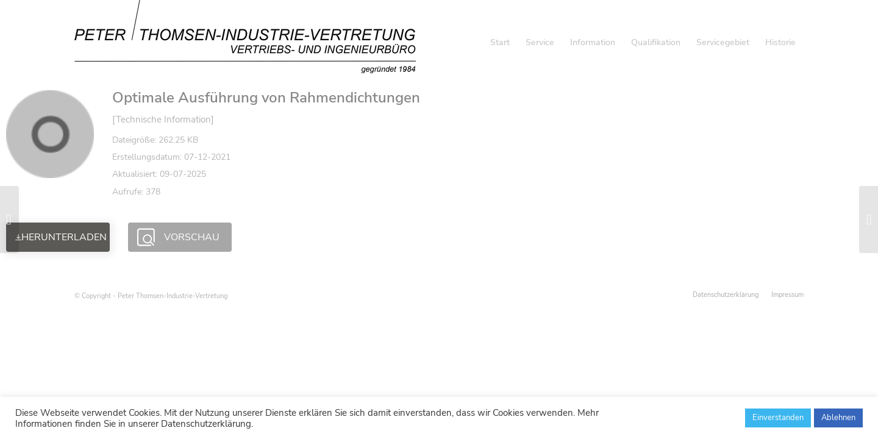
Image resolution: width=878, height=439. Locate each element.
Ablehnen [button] (838, 417)
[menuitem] (500, 42)
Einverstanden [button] (778, 417)
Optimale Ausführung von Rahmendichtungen (266, 97)
